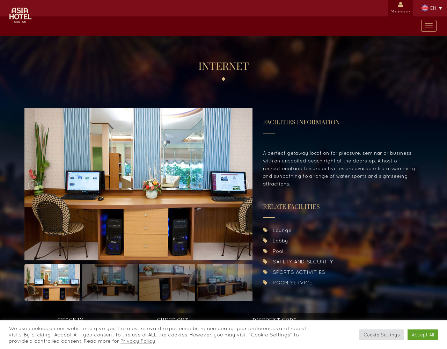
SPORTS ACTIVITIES (294, 272)
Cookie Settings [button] (382, 334)
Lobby (275, 240)
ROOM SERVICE (287, 282)
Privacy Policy (137, 341)
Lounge (277, 230)
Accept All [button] (423, 334)
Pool (273, 251)
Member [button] (400, 7)
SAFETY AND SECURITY (298, 261)
